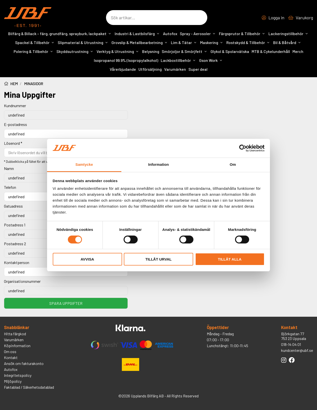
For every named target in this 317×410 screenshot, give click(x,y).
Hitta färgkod (15, 333)
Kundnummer (15, 105)
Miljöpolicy (13, 381)
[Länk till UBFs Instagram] (283, 359)
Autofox (170, 33)
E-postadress (15, 124)
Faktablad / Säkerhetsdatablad (29, 387)
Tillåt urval (158, 259)
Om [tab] (233, 164)
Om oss (10, 351)
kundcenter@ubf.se (297, 350)
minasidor (33, 83)
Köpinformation (17, 345)
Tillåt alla (229, 259)
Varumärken (175, 69)
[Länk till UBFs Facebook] (292, 359)
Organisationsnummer (22, 281)
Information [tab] (158, 164)
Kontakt (11, 357)
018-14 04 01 (291, 344)
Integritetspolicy (17, 375)
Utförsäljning (150, 69)
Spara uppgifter (65, 303)
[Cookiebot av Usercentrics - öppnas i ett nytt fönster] (242, 148)
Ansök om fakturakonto (24, 363)
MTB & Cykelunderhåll (271, 51)
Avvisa (87, 259)
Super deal (198, 69)
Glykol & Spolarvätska (230, 51)
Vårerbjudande (123, 69)
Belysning (150, 51)
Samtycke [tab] (84, 164)
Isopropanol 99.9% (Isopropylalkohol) (126, 60)
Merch (297, 51)
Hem (11, 83)
